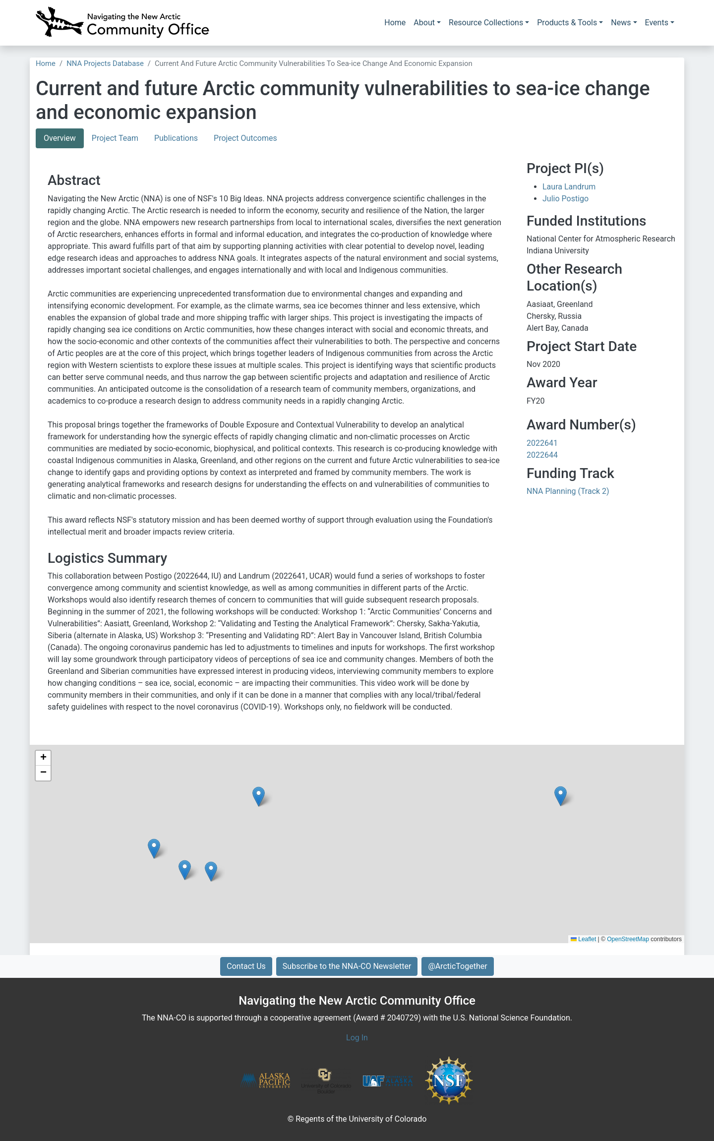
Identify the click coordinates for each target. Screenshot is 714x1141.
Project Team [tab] (115, 138)
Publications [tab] (176, 138)
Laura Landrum (568, 186)
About (424, 22)
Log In (357, 1037)
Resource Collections (486, 22)
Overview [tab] (60, 138)
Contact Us (246, 966)
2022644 (542, 455)
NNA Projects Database (105, 63)
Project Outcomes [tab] (245, 138)
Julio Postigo (565, 198)
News (621, 22)
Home (395, 22)
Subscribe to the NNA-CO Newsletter (347, 966)
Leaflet (583, 939)
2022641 (542, 443)
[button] (211, 871)
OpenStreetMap (628, 939)
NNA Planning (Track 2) (568, 491)
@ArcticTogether (457, 966)
